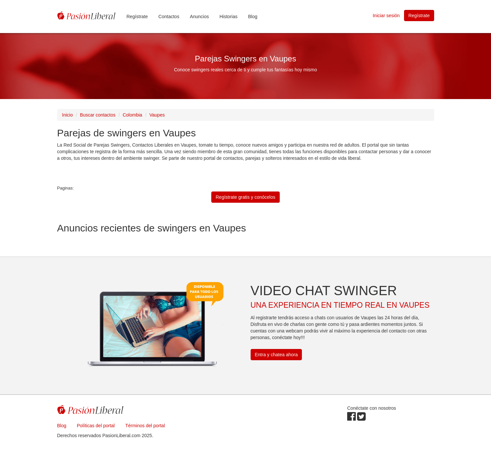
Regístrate (137, 16)
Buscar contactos (97, 115)
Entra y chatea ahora (276, 354)
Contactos (168, 16)
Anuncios (199, 16)
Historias (228, 16)
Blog (252, 16)
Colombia (132, 115)
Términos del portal (145, 425)
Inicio (67, 115)
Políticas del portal (96, 425)
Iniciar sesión (386, 15)
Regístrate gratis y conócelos (245, 197)
